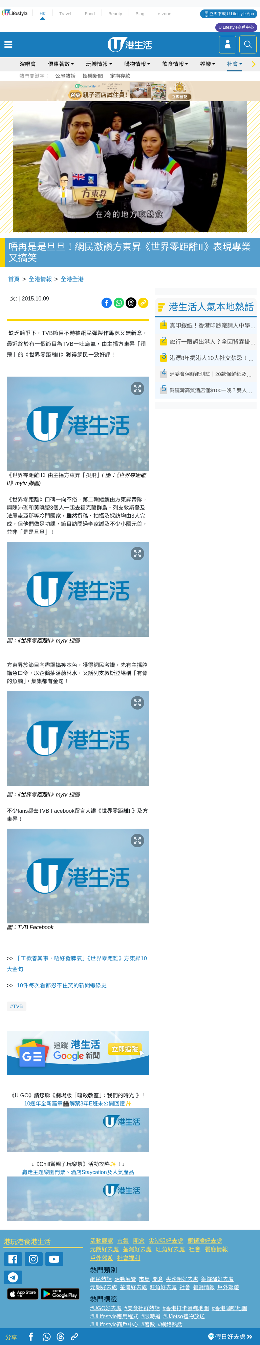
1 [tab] (114, 90)
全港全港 (72, 279)
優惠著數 (59, 64)
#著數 (148, 1324)
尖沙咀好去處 (166, 1241)
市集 (123, 1241)
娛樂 (205, 64)
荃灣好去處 (137, 1249)
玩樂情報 (97, 64)
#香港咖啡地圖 (229, 1308)
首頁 (14, 279)
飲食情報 (173, 64)
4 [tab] (135, 90)
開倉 (139, 1241)
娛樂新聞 (93, 76)
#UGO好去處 (106, 1308)
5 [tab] (141, 90)
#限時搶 (150, 1316)
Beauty (115, 13)
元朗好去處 (104, 1249)
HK (43, 13)
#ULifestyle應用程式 (114, 1316)
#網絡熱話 (170, 1324)
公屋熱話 (65, 76)
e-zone (164, 13)
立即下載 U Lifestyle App (232, 14)
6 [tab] (148, 90)
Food (90, 13)
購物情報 (135, 64)
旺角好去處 (170, 1249)
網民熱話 (101, 1279)
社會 (232, 64)
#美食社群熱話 (142, 1308)
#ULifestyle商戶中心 (114, 1324)
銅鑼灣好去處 (205, 1241)
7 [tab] (131, 98)
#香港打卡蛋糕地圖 (185, 1308)
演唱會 (28, 64)
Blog (139, 13)
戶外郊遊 (101, 1258)
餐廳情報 (216, 1249)
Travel (65, 13)
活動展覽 (101, 1241)
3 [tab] (128, 90)
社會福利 (128, 1258)
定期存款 (120, 76)
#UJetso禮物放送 (184, 1316)
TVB (18, 1006)
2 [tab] (121, 90)
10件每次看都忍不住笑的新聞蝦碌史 (62, 985)
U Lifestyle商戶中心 (236, 27)
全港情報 (40, 279)
